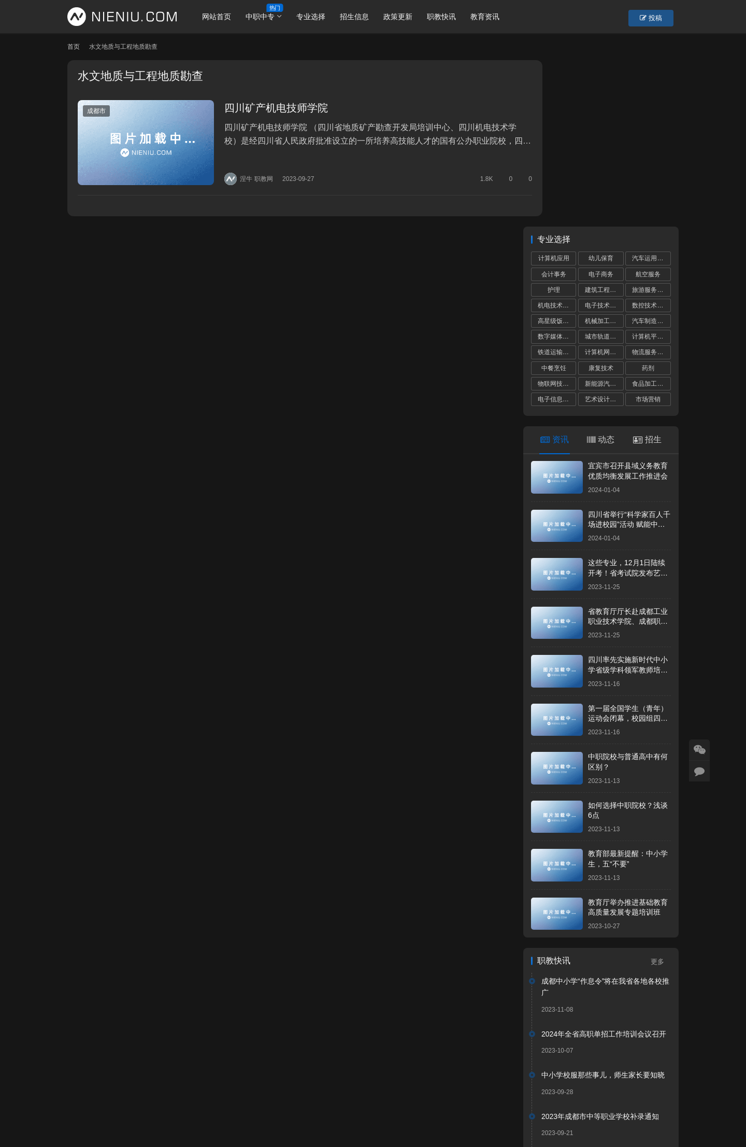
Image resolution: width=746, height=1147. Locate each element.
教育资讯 (491, 16)
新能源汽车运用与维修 (604, 216)
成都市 (96, 111)
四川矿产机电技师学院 (267, 108)
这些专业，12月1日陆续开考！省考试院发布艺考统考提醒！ (628, 406)
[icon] (637, 1105)
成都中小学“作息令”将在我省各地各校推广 (605, 820)
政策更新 (404, 16)
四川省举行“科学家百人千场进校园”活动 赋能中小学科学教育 (629, 357)
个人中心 (129, 1097)
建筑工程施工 (603, 123)
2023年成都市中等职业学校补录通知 (600, 949)
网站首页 (223, 16)
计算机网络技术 (604, 185)
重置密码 (215, 1097)
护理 (554, 123)
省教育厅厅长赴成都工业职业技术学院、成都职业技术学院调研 (628, 454)
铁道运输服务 (556, 185)
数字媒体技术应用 (557, 170)
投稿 (660, 17)
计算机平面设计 (651, 170)
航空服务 (648, 107)
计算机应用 (553, 91)
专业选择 (317, 16)
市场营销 (648, 232)
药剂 (648, 201)
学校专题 (258, 1097)
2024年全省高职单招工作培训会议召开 (603, 867)
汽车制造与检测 (651, 154)
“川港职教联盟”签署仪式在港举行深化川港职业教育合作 (605, 996)
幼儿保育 (601, 91)
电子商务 (601, 107)
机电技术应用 (556, 139)
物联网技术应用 (557, 216)
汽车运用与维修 (651, 91)
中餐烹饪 (553, 201)
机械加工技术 (603, 154)
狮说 (408, 1113)
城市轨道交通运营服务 (604, 170)
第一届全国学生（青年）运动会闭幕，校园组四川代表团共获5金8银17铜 (628, 551)
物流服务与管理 (651, 185)
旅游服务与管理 (651, 123)
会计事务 (553, 107)
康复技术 (601, 201)
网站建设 (379, 1113)
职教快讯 (448, 16)
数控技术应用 (650, 139)
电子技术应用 (603, 139)
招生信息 (361, 16)
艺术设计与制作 (604, 232)
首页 (73, 46)
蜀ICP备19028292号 (243, 1113)
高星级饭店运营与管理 (557, 154)
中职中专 (266, 16)
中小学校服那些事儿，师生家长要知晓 (603, 908)
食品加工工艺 (650, 216)
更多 (661, 795)
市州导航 (301, 1097)
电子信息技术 (556, 232)
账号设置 (172, 1097)
